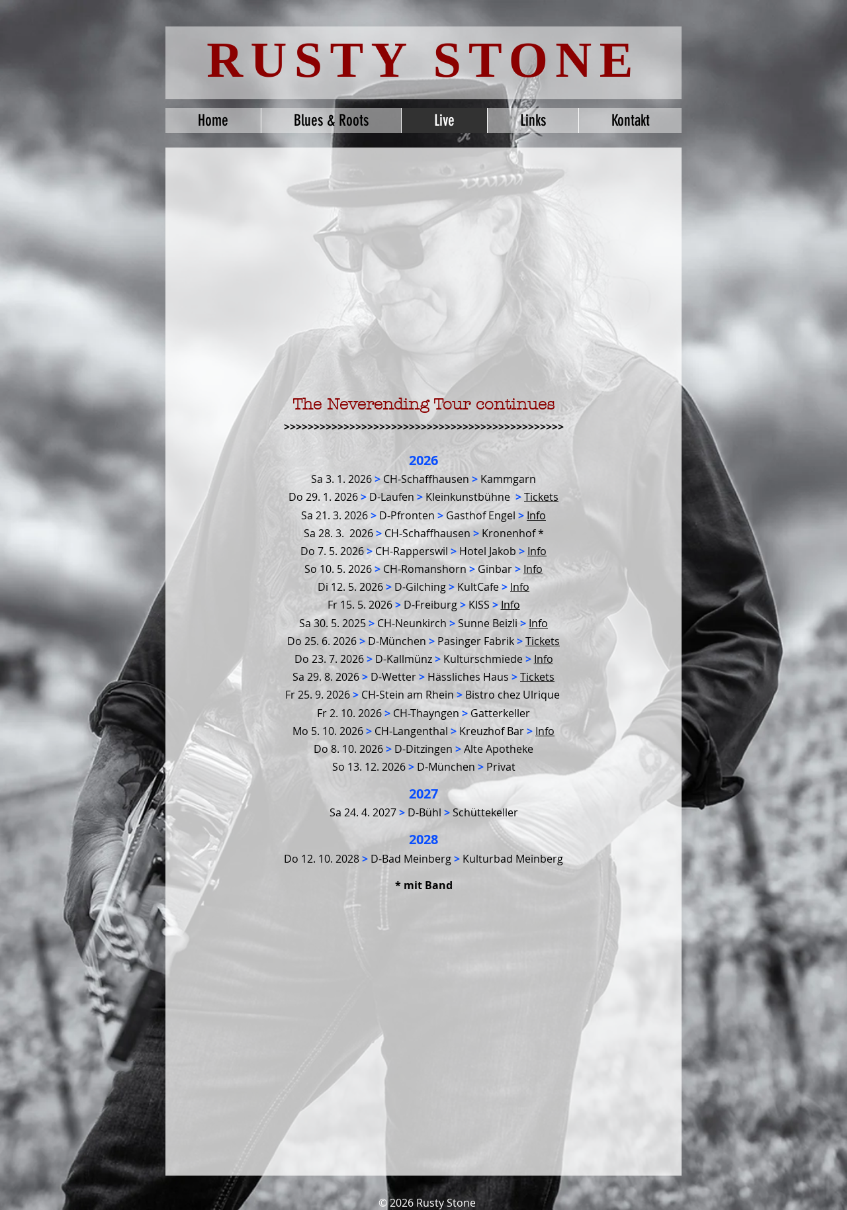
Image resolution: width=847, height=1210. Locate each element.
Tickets (537, 677)
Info (537, 551)
